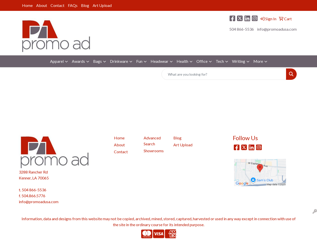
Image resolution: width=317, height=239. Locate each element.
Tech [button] (220, 61)
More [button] (258, 61)
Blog (85, 5)
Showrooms (154, 150)
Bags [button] (97, 61)
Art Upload (102, 5)
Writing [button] (238, 61)
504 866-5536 (241, 29)
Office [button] (202, 61)
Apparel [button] (57, 61)
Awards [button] (78, 61)
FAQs (73, 5)
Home (27, 5)
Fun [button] (139, 61)
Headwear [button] (159, 61)
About (41, 5)
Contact (57, 5)
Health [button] (182, 61)
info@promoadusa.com (277, 29)
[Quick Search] (223, 74)
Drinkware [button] (119, 61)
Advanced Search (152, 140)
